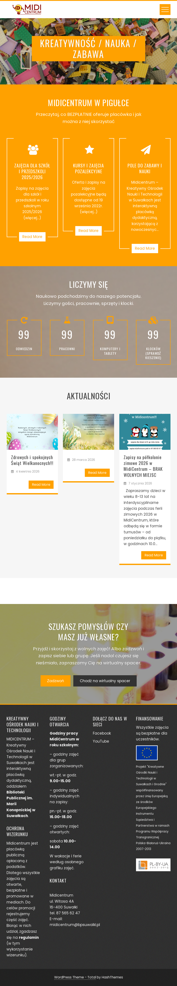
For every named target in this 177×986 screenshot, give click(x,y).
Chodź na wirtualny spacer (105, 680)
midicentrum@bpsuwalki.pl (75, 924)
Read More (32, 236)
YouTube (101, 741)
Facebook (102, 733)
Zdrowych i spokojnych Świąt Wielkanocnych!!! (32, 460)
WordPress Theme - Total (75, 977)
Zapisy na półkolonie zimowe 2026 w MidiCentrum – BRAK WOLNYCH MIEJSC (143, 466)
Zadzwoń (55, 680)
